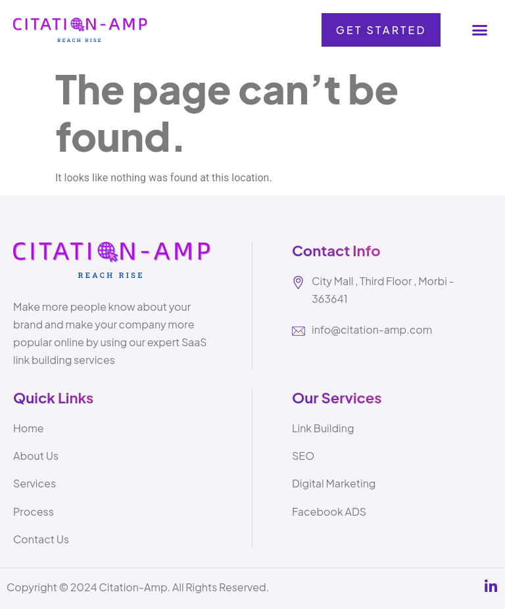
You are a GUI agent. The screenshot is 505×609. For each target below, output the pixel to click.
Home (28, 428)
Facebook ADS (329, 511)
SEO (303, 455)
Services (34, 483)
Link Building (323, 428)
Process (33, 511)
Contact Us (41, 539)
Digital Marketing (333, 483)
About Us (36, 455)
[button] (479, 30)
